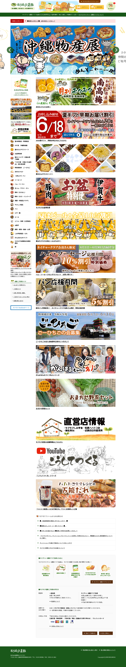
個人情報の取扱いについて (108, 650)
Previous (10, 50)
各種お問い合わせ (18, 301)
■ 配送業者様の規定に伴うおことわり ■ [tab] (54, 521)
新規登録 (99, 7)
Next (116, 50)
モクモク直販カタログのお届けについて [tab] (52, 548)
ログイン (85, 7)
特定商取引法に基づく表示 (90, 650)
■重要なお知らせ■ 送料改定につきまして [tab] (41, 21)
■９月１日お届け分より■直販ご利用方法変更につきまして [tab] (59, 531)
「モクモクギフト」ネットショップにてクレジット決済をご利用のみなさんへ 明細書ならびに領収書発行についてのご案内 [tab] (76, 537)
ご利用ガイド (17, 289)
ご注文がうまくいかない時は (21, 297)
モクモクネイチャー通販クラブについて (91, 15)
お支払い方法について (57, 626)
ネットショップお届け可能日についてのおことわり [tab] (56, 543)
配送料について (55, 601)
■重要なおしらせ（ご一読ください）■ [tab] (53, 526)
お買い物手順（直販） (19, 293)
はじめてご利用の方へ (19, 285)
